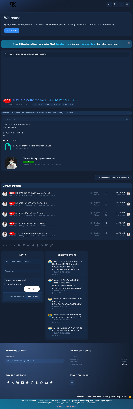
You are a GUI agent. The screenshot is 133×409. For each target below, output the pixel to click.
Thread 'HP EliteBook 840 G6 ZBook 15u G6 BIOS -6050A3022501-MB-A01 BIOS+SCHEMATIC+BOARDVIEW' (67, 284)
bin (35, 104)
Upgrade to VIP (89, 44)
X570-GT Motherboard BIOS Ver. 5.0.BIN (32, 145)
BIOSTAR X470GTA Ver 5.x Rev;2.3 (31, 203)
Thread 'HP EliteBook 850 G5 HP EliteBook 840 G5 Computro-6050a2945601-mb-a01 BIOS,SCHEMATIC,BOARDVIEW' (67, 265)
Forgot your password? (16, 280)
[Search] (127, 4)
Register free (62, 44)
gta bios (47, 104)
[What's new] (121, 4)
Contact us (80, 396)
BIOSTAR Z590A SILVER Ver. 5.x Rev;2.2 (32, 193)
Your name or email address (17, 262)
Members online (16, 350)
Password (9, 271)
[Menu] (6, 4)
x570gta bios (68, 104)
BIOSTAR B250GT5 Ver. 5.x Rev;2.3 (31, 233)
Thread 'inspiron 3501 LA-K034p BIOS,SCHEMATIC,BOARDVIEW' (67, 329)
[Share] (127, 119)
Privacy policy (109, 396)
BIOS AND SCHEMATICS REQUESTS (42, 195)
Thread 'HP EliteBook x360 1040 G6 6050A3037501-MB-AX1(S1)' (66, 316)
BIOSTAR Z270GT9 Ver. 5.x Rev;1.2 (30, 223)
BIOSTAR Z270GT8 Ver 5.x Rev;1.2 (30, 213)
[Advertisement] (66, 77)
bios (40, 104)
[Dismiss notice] (129, 43)
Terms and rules (94, 396)
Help (118, 396)
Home (124, 396)
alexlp (124, 364)
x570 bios (56, 104)
